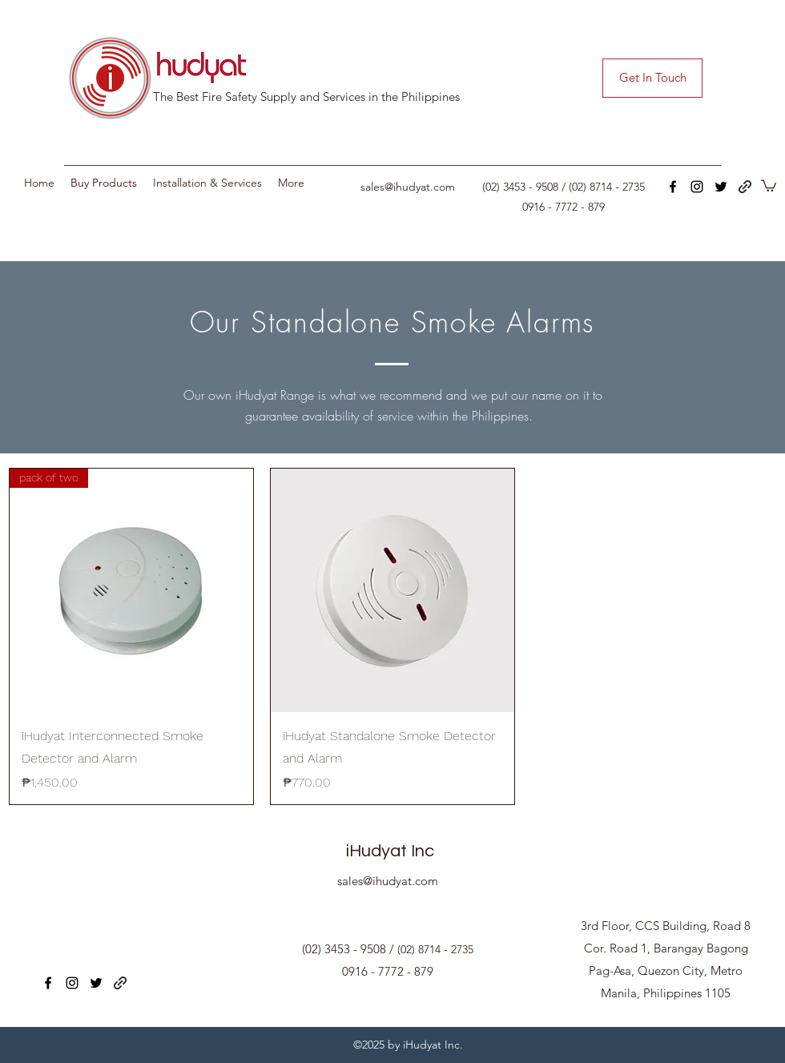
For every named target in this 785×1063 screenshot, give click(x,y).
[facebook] (673, 187)
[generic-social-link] (745, 187)
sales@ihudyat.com (407, 186)
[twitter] (721, 187)
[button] (768, 185)
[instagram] (697, 187)
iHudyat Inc (390, 851)
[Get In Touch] (652, 78)
